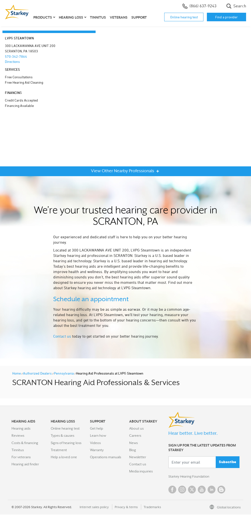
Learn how (98, 435)
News (133, 443)
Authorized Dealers (37, 373)
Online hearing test (184, 17)
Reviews (18, 435)
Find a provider (226, 17)
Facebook (172, 490)
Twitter (192, 490)
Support (139, 17)
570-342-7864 (16, 56)
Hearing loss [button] (71, 17)
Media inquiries (141, 471)
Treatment (59, 450)
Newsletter (137, 457)
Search (236, 6)
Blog (132, 450)
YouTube (202, 490)
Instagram (182, 490)
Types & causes (62, 435)
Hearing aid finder (25, 464)
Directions (12, 61)
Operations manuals (105, 457)
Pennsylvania (64, 373)
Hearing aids (21, 428)
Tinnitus (98, 17)
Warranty (97, 450)
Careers (135, 435)
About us (136, 428)
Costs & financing (25, 443)
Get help (96, 428)
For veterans (21, 457)
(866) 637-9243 (199, 6)
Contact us (62, 336)
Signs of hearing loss (66, 443)
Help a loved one (64, 457)
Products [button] (42, 17)
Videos (95, 443)
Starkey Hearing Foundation (189, 477)
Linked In (211, 490)
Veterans (118, 17)
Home (17, 373)
